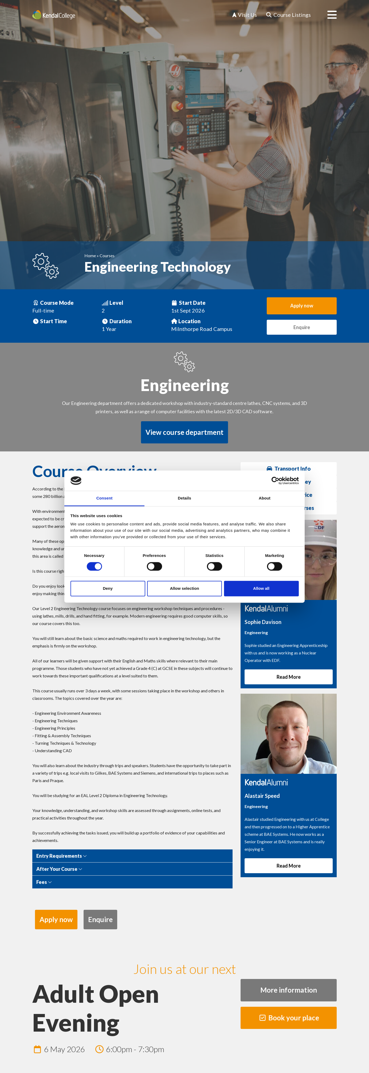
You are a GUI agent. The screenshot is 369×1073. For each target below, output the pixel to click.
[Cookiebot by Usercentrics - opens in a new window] (275, 481)
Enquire (301, 327)
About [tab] (264, 498)
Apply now (301, 306)
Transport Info (289, 468)
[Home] (53, 14)
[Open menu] (328, 14)
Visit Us (244, 14)
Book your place (288, 1017)
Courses (107, 255)
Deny (108, 588)
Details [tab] (184, 498)
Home (90, 255)
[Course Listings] (288, 14)
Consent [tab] (104, 498)
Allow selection (184, 588)
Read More (289, 677)
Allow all (261, 588)
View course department (184, 432)
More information (288, 990)
